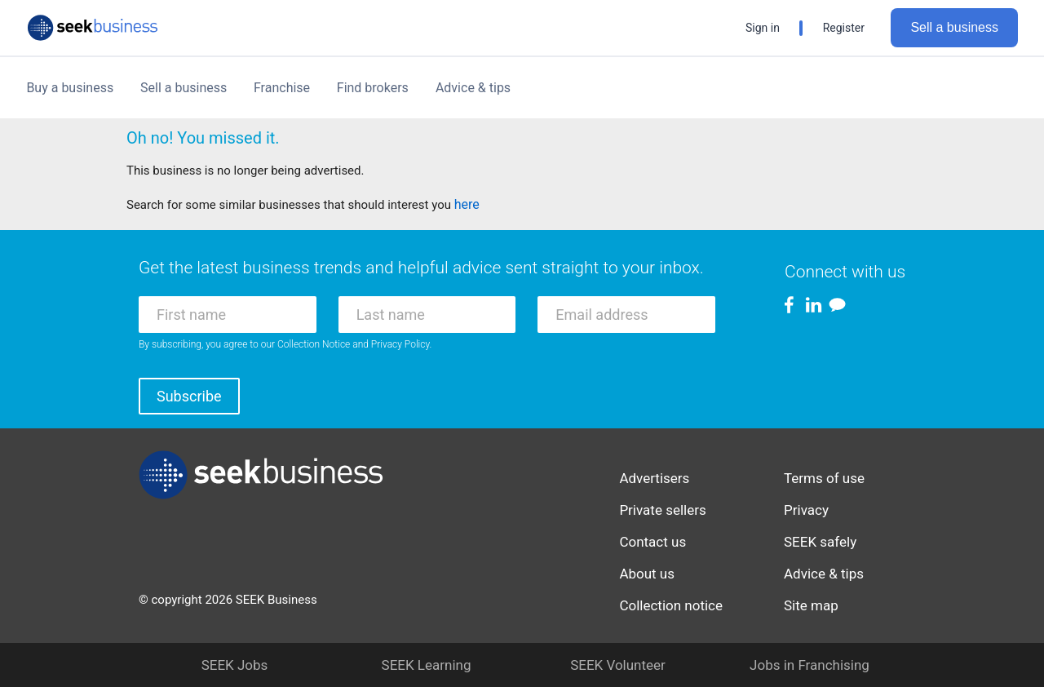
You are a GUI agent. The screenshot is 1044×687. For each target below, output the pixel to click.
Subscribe (189, 396)
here (467, 204)
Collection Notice (313, 344)
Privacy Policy (400, 344)
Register (844, 27)
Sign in (762, 27)
